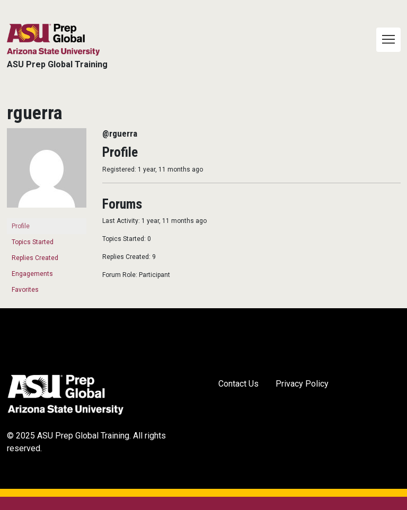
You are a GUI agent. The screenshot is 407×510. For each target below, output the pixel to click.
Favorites (25, 289)
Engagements (32, 274)
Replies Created (35, 258)
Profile (21, 226)
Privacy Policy (302, 384)
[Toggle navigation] (388, 40)
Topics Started (33, 242)
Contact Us (238, 384)
